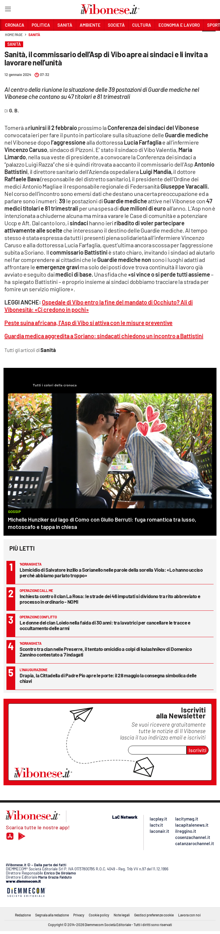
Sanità (34, 35)
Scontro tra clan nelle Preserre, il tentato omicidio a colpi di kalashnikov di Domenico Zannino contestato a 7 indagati (106, 651)
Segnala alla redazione (52, 915)
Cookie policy (99, 915)
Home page (14, 35)
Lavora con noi (189, 915)
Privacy (78, 915)
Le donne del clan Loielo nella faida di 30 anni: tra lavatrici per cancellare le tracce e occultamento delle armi (105, 625)
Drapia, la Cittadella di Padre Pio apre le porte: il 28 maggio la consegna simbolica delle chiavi (108, 678)
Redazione (23, 915)
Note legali (122, 915)
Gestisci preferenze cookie (154, 915)
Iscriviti (198, 750)
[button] (209, 38)
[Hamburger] (7, 10)
